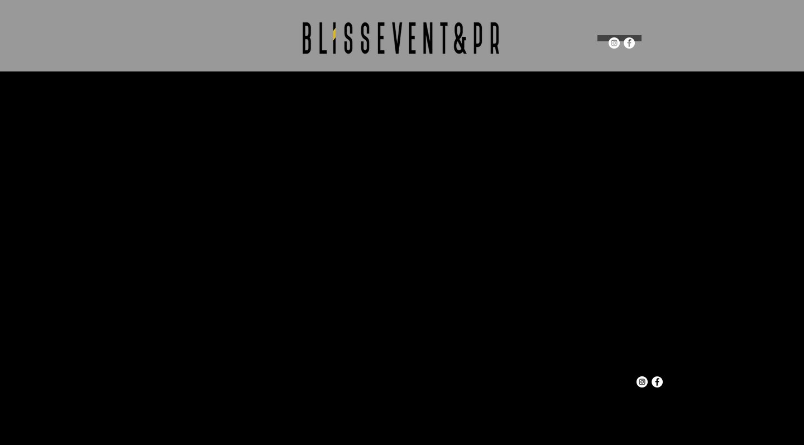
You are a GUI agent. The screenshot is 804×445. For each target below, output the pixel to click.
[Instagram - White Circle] (614, 43)
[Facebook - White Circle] (629, 43)
